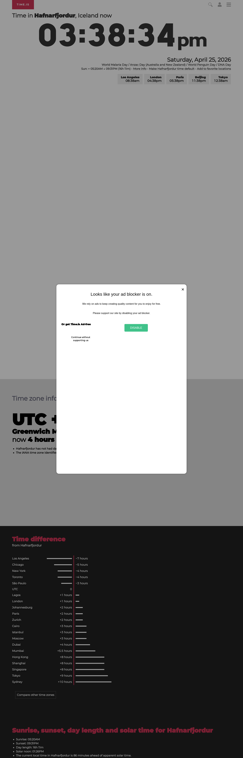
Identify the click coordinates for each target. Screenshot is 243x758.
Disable (136, 327)
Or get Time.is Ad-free (76, 324)
